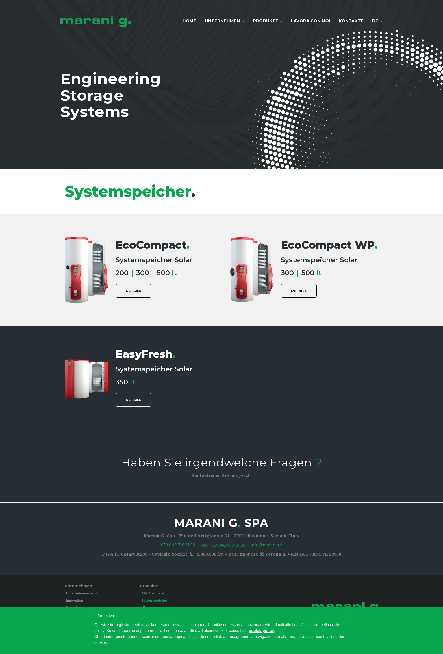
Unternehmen (224, 20)
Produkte (268, 20)
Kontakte (351, 20)
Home (189, 20)
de (377, 20)
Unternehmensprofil (82, 595)
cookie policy (261, 630)
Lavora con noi (310, 20)
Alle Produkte (153, 595)
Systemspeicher (154, 602)
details (134, 292)
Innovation (74, 602)
